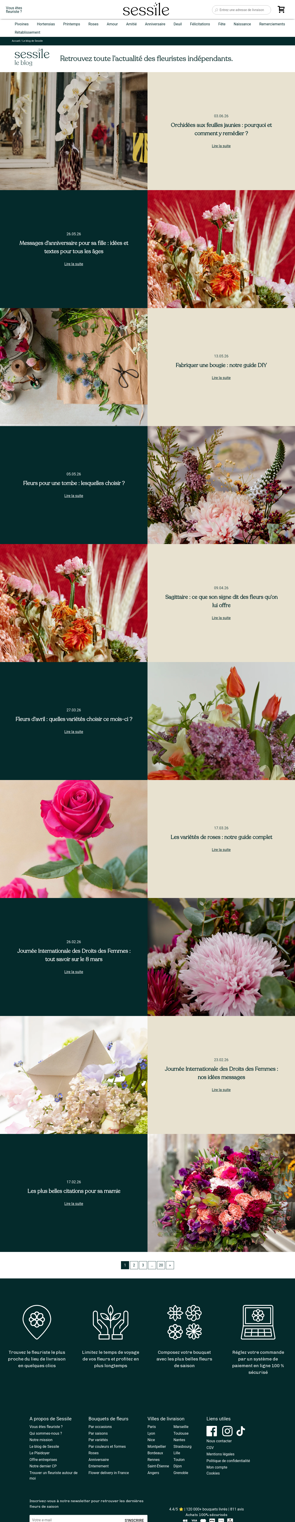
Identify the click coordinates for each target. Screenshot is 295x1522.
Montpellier (157, 1446)
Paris (152, 1427)
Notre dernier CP (43, 1466)
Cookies (213, 1473)
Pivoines (22, 24)
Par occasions (100, 1427)
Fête (221, 24)
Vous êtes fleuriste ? (46, 1427)
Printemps (71, 24)
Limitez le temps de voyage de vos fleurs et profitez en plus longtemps (110, 1359)
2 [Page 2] (134, 1265)
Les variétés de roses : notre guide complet (221, 837)
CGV (210, 1447)
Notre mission (41, 1440)
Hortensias (46, 24)
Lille (177, 1453)
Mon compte (216, 1467)
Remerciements (272, 24)
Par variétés (98, 1440)
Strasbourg (183, 1446)
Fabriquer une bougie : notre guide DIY (221, 365)
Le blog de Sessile (44, 1446)
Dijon (178, 1466)
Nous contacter (219, 1441)
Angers (153, 1473)
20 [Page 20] (161, 1265)
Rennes (154, 1459)
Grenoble (181, 1473)
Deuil (178, 24)
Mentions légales (220, 1454)
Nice (151, 1440)
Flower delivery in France (108, 1473)
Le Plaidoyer (40, 1453)
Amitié (131, 24)
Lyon (151, 1433)
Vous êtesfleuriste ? (14, 10)
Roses (93, 24)
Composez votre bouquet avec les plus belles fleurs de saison (184, 1359)
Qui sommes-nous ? (46, 1433)
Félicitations (200, 24)
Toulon (179, 1459)
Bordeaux (155, 1453)
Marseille (181, 1427)
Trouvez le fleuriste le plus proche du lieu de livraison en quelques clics (37, 1359)
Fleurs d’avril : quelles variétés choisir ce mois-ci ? (73, 719)
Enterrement (98, 1466)
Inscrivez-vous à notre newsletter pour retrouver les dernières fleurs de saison (87, 1504)
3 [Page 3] (143, 1265)
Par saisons (98, 1433)
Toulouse (181, 1433)
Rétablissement (27, 32)
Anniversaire (155, 24)
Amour (112, 24)
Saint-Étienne (158, 1466)
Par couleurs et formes (107, 1446)
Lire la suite (221, 146)
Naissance (242, 24)
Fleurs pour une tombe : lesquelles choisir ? (74, 483)
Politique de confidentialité (228, 1461)
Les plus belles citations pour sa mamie (73, 1191)
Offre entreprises (43, 1459)
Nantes (179, 1440)
